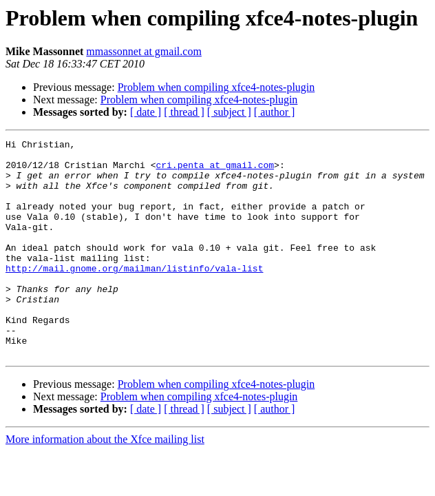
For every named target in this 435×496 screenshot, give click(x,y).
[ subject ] (229, 112)
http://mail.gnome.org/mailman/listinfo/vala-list (134, 295)
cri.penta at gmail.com (215, 171)
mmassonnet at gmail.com (144, 51)
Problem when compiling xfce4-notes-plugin (216, 87)
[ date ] (145, 112)
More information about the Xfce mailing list (105, 482)
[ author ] (274, 112)
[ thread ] (184, 112)
